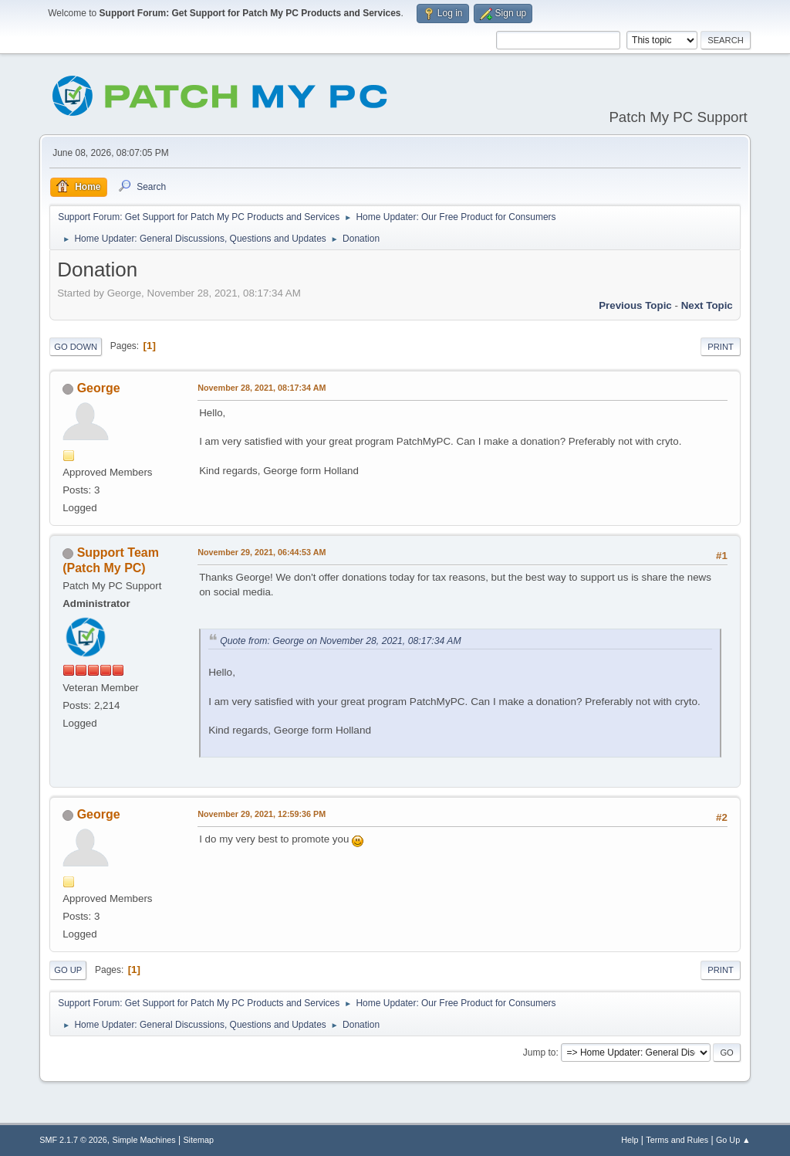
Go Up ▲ (733, 1139)
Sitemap (198, 1139)
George (98, 388)
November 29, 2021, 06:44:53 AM (262, 552)
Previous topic (635, 305)
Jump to (539, 1052)
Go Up (68, 970)
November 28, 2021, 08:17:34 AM (262, 387)
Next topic (707, 305)
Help (629, 1139)
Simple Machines (144, 1139)
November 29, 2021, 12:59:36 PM (262, 814)
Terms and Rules (677, 1139)
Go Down (75, 346)
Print (720, 346)
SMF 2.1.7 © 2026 (73, 1139)
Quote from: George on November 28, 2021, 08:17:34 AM (340, 641)
